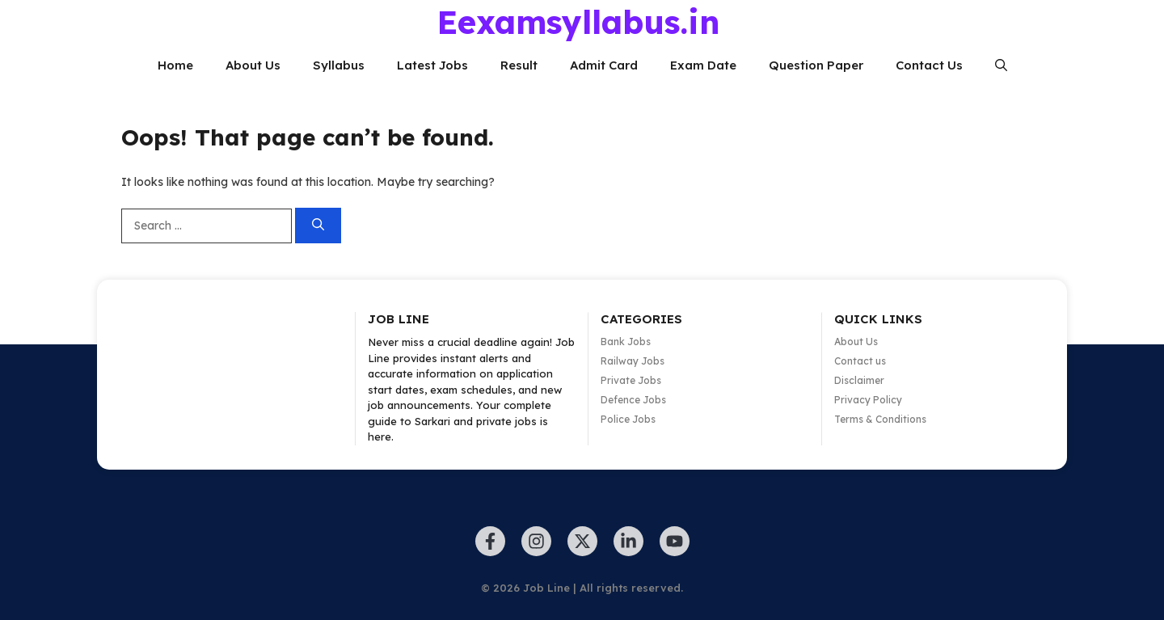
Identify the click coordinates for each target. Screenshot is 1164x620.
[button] (1001, 65)
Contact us (860, 361)
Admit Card (604, 65)
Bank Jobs (626, 341)
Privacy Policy (868, 400)
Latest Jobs (432, 65)
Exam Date (703, 65)
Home (175, 65)
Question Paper (816, 65)
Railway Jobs (632, 361)
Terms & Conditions (880, 419)
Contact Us (929, 65)
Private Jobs (631, 380)
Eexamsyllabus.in (578, 22)
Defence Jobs (633, 400)
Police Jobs (628, 419)
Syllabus (339, 65)
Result (519, 65)
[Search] (318, 226)
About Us (253, 65)
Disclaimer (859, 380)
